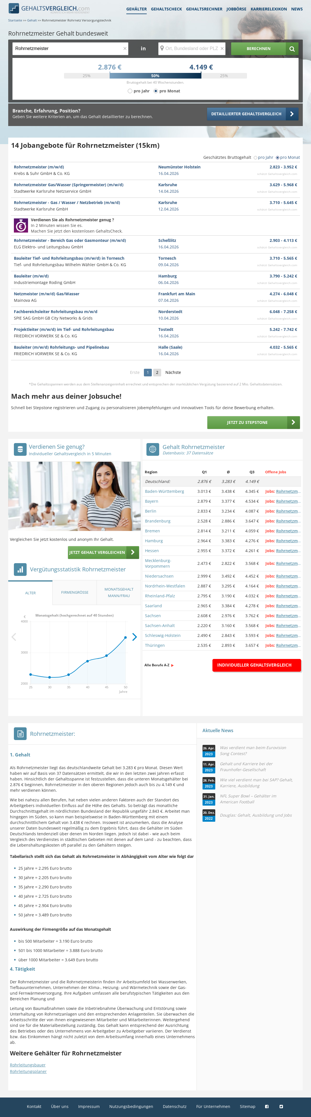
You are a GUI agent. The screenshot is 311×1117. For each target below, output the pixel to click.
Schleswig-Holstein (163, 635)
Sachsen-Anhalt (160, 625)
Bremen (152, 530)
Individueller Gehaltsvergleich (254, 665)
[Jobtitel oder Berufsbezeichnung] (70, 48)
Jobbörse (236, 9)
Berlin (150, 511)
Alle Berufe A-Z (156, 665)
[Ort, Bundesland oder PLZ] (192, 48)
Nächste (173, 372)
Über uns (60, 1106)
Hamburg (154, 540)
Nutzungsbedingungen (131, 1106)
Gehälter (136, 9)
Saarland (153, 605)
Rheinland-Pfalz (160, 595)
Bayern (151, 501)
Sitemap (247, 1106)
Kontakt (34, 1106)
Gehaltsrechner (204, 9)
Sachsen (153, 615)
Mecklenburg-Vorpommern (158, 563)
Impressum (89, 1106)
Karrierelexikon (269, 9)
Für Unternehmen (213, 1106)
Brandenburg (158, 521)
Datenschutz (175, 1106)
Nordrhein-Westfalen (165, 586)
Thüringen (155, 645)
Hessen (152, 550)
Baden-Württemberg (164, 491)
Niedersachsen (159, 576)
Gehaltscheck (166, 9)
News (297, 9)
